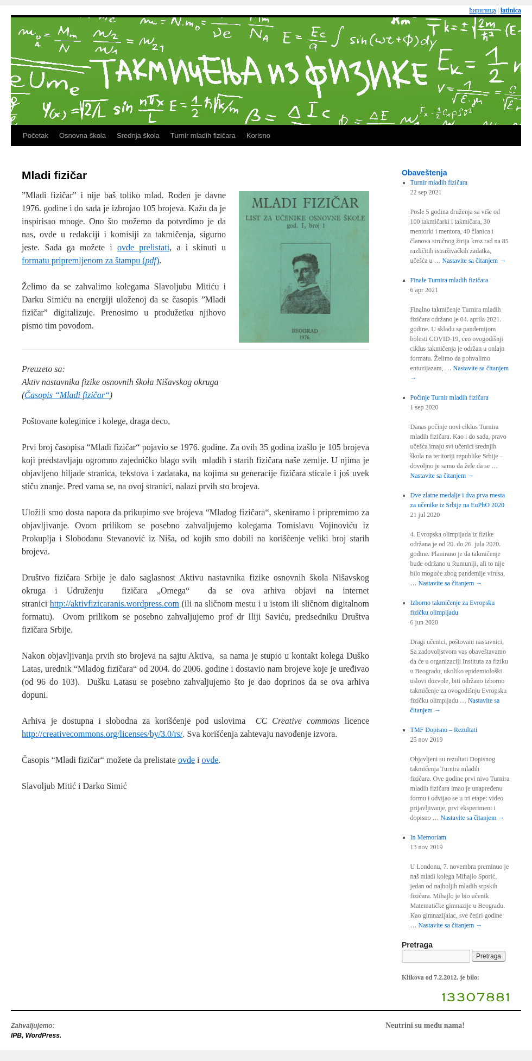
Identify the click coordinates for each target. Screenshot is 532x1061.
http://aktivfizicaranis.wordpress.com (114, 603)
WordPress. (43, 1035)
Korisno (258, 135)
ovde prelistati (143, 247)
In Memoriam (428, 837)
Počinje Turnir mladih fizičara (449, 397)
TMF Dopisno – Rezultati (444, 730)
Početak (35, 135)
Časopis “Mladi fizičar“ (66, 395)
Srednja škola (138, 135)
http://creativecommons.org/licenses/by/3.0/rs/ (102, 733)
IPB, (18, 1035)
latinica (511, 10)
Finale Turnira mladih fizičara (449, 280)
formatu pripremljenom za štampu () (90, 260)
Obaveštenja (424, 172)
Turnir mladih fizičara (203, 135)
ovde (186, 760)
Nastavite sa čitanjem (474, 260)
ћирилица (483, 10)
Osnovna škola (82, 135)
